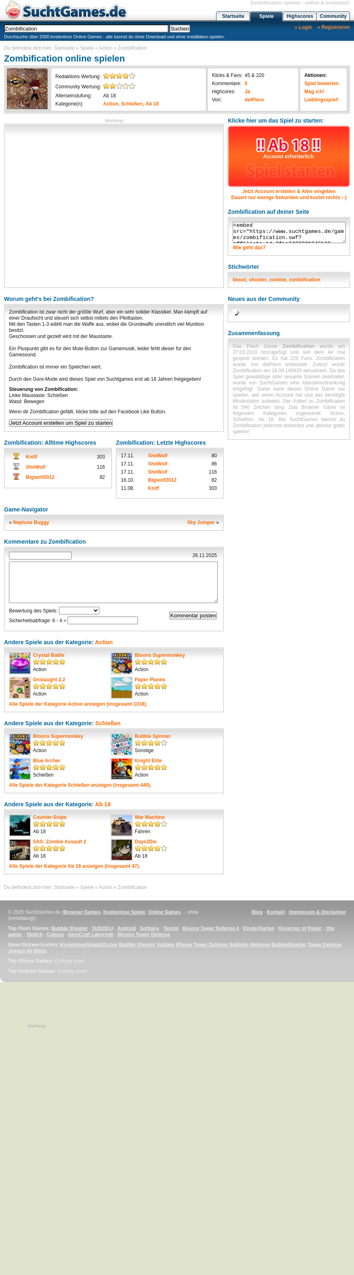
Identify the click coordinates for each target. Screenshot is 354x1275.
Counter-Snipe (50, 817)
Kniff (31, 457)
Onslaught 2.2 (49, 679)
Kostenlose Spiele (124, 912)
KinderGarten (259, 928)
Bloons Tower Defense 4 (211, 928)
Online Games (164, 912)
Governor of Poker (299, 928)
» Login (303, 27)
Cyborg (55, 934)
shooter (258, 280)
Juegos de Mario (27, 951)
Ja (247, 91)
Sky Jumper (201, 522)
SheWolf (36, 467)
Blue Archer (47, 761)
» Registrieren (333, 27)
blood (239, 280)
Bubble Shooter (69, 928)
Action (105, 48)
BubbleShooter (288, 945)
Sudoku (166, 945)
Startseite (233, 16)
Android (126, 928)
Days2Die (146, 842)
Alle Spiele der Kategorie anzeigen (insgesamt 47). (74, 866)
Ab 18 (109, 96)
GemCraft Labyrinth (91, 934)
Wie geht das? (249, 247)
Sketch (34, 934)
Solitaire (149, 928)
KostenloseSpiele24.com (88, 945)
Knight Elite (148, 761)
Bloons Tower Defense (144, 934)
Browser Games (82, 912)
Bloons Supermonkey (160, 655)
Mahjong (260, 945)
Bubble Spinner (153, 736)
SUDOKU (102, 928)
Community (333, 16)
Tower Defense (325, 945)
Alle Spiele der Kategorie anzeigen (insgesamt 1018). (78, 704)
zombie (277, 280)
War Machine (150, 817)
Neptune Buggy (31, 522)
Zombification (132, 48)
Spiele (266, 16)
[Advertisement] (76, 205)
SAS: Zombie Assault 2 (59, 842)
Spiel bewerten (321, 83)
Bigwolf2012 (40, 477)
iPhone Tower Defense (202, 945)
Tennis (171, 928)
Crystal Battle (48, 655)
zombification (304, 280)
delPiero (254, 100)
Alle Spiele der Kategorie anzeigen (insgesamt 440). (80, 785)
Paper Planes (150, 679)
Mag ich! (314, 91)
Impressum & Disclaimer (317, 912)
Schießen (132, 104)
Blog (257, 912)
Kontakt (276, 912)
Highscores (299, 16)
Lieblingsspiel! (321, 100)
